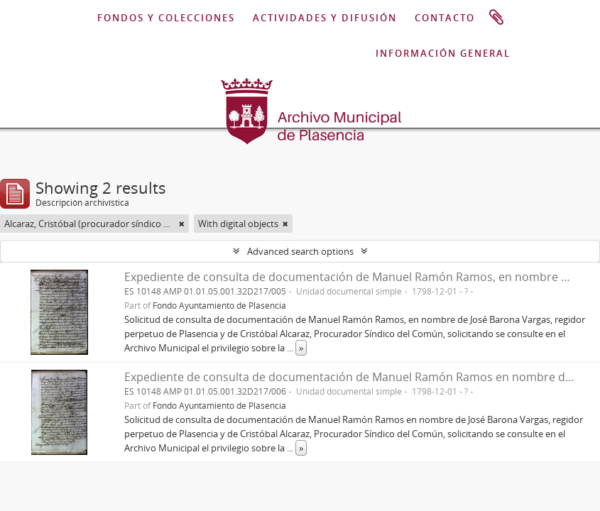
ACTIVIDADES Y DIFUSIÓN (325, 17)
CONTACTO (445, 17)
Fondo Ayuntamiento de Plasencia (219, 305)
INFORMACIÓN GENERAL (443, 53)
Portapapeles (496, 17)
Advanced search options (300, 251)
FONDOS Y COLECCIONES (166, 17)
